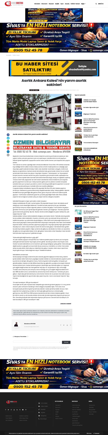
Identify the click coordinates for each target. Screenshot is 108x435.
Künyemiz (42, 416)
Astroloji (91, 414)
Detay (89, 433)
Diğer (83, 4)
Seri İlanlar (75, 421)
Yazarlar (41, 409)
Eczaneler (75, 412)
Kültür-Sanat (75, 4)
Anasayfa (8, 55)
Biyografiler (92, 409)
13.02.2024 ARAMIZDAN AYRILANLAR (90, 149)
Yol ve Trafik (75, 407)
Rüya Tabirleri (93, 412)
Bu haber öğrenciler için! (91, 107)
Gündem (37, 4)
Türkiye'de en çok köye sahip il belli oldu (90, 136)
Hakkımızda (9, 416)
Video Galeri (43, 406)
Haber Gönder (23, 420)
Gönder (66, 342)
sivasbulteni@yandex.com (31, 326)
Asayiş (67, 4)
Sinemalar (75, 418)
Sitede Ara (92, 405)
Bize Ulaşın (42, 419)
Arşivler (41, 412)
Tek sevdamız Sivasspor (90, 142)
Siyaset (51, 4)
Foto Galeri (42, 403)
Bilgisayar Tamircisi (89, 114)
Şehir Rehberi (76, 423)
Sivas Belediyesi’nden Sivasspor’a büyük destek (91, 240)
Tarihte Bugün (76, 416)
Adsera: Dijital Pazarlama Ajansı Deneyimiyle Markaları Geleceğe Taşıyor (91, 121)
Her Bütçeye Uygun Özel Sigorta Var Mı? (90, 212)
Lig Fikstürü (75, 414)
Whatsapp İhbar (23, 418)
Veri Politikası (9, 420)
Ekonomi (44, 4)
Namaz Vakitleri (76, 409)
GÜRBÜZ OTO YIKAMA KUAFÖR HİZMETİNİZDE (90, 101)
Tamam (96, 433)
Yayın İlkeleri (9, 418)
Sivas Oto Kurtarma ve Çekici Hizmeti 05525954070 (90, 129)
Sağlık (57, 4)
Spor (62, 4)
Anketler (91, 407)
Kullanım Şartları (23, 416)
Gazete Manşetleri (77, 425)
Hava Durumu (76, 405)
